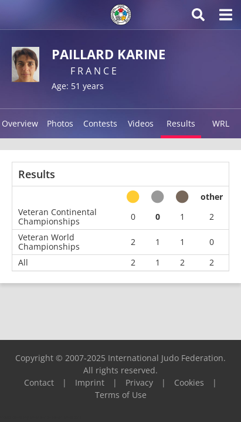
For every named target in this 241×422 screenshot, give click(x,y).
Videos (141, 123)
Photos (60, 123)
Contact (39, 382)
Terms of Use (121, 394)
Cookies (189, 382)
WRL (220, 123)
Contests (100, 123)
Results (181, 123)
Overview (20, 123)
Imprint (89, 382)
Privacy (139, 382)
